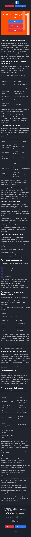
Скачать (9, 6)
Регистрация (20, 6)
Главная (15, 531)
